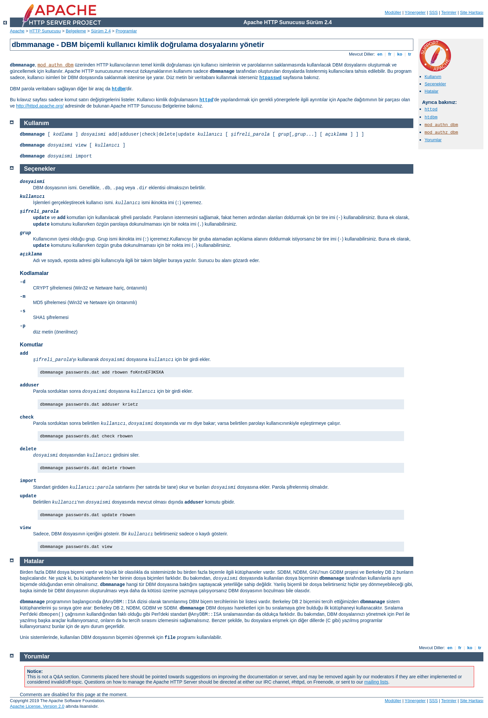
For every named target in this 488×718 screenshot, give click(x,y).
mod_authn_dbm (55, 65)
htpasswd (270, 77)
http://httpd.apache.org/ (40, 106)
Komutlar (31, 344)
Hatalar (431, 91)
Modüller (393, 12)
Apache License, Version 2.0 (37, 706)
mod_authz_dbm (441, 132)
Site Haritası (471, 12)
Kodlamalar (34, 273)
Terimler (448, 12)
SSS (433, 12)
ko (399, 54)
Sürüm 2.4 (101, 30)
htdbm (119, 89)
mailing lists (376, 682)
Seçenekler (435, 83)
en (379, 54)
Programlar (126, 30)
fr (390, 54)
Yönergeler (415, 12)
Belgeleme (76, 30)
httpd (206, 100)
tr (410, 54)
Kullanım (433, 76)
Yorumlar (433, 139)
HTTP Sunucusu (45, 30)
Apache (17, 30)
